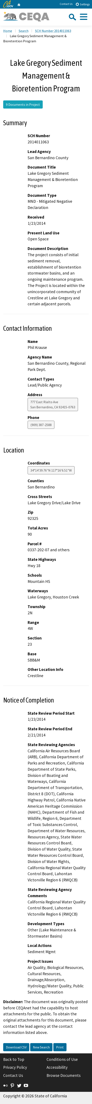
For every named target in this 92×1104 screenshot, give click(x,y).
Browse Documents (64, 1075)
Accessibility (57, 1067)
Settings (82, 4)
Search (23, 31)
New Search (41, 1047)
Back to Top (13, 1059)
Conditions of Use (62, 1059)
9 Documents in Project (23, 104)
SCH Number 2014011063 (53, 31)
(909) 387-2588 (41, 425)
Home (7, 31)
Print (60, 1047)
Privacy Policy (15, 1067)
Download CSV (16, 1047)
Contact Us (66, 4)
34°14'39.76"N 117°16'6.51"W (51, 470)
